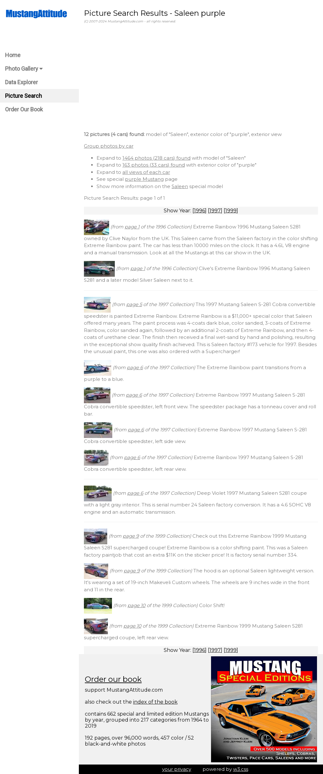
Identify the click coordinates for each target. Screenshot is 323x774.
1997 (215, 211)
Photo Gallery (24, 68)
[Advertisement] (201, 78)
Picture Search (23, 95)
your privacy (176, 769)
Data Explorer (21, 82)
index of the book (155, 702)
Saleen (180, 186)
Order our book (113, 679)
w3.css (240, 769)
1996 (199, 211)
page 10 (136, 605)
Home (13, 55)
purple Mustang (144, 179)
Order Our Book (24, 109)
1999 (231, 211)
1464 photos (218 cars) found (156, 158)
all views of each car (146, 172)
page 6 (135, 367)
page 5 (134, 304)
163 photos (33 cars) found (153, 165)
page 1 (132, 227)
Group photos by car (108, 146)
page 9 (131, 536)
